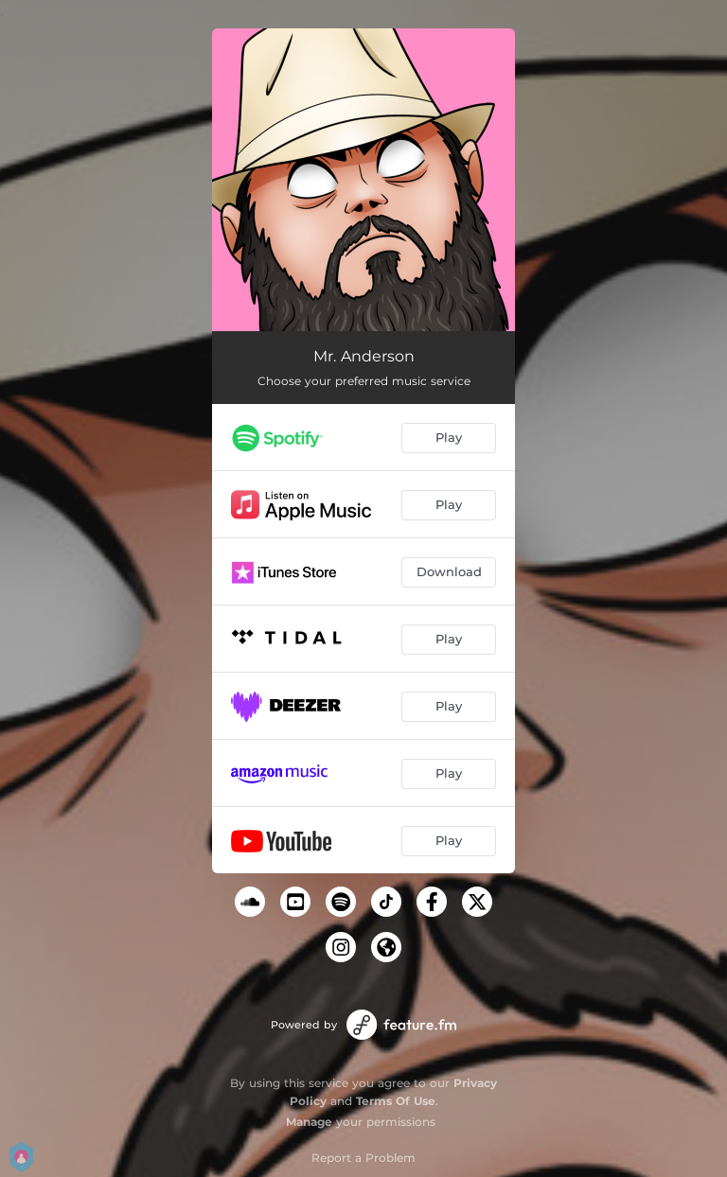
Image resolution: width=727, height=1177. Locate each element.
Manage (309, 1122)
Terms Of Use (395, 1101)
